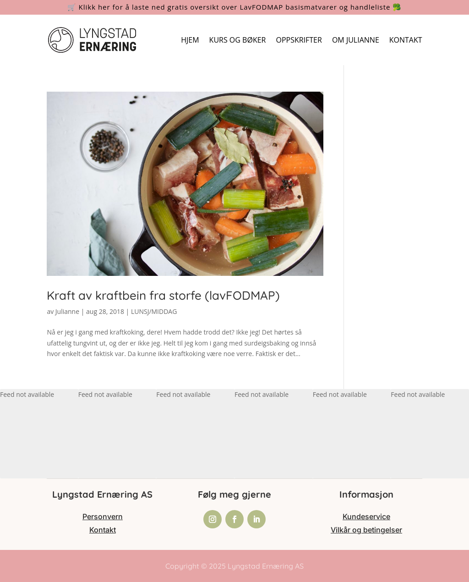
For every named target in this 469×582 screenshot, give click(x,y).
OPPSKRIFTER (299, 40)
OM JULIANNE (355, 40)
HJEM (190, 40)
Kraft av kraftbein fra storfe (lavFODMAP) (163, 295)
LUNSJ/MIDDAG (154, 311)
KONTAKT (405, 40)
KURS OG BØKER (237, 40)
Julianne (67, 311)
